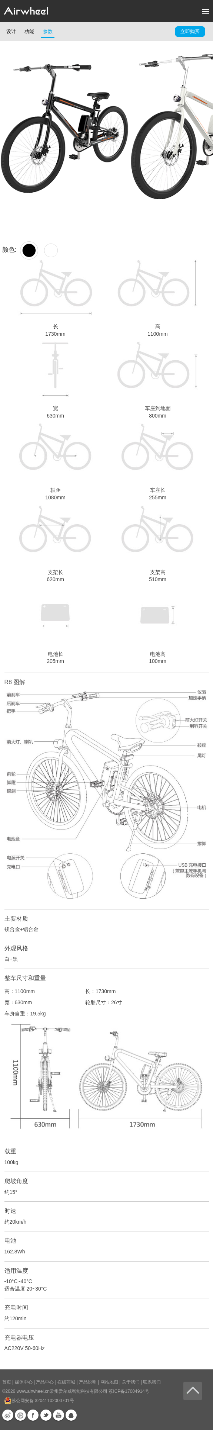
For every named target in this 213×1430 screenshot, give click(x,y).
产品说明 (88, 1382)
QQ (71, 1415)
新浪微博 (7, 1415)
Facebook (33, 1415)
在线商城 (66, 1382)
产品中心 (45, 1382)
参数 (48, 31)
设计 (11, 31)
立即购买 (190, 31)
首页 (6, 1382)
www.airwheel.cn (33, 1391)
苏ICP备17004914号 (129, 1391)
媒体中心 (24, 1382)
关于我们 (131, 1382)
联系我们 (152, 1382)
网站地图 (109, 1382)
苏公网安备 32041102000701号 (39, 1400)
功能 (29, 31)
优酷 (20, 1415)
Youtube (58, 1415)
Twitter (45, 1415)
